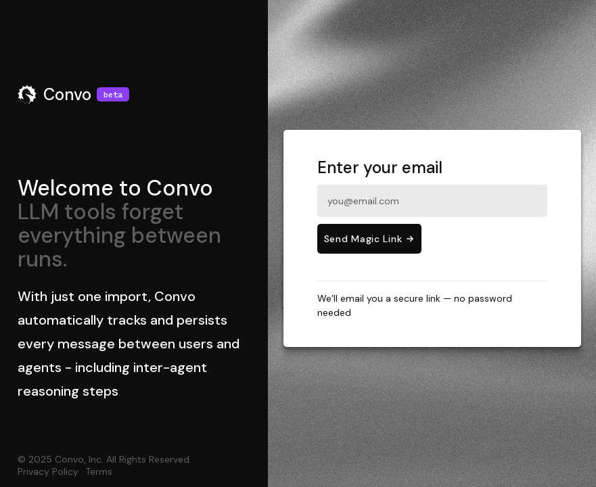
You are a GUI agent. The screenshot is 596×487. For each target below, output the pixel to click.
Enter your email (432, 187)
